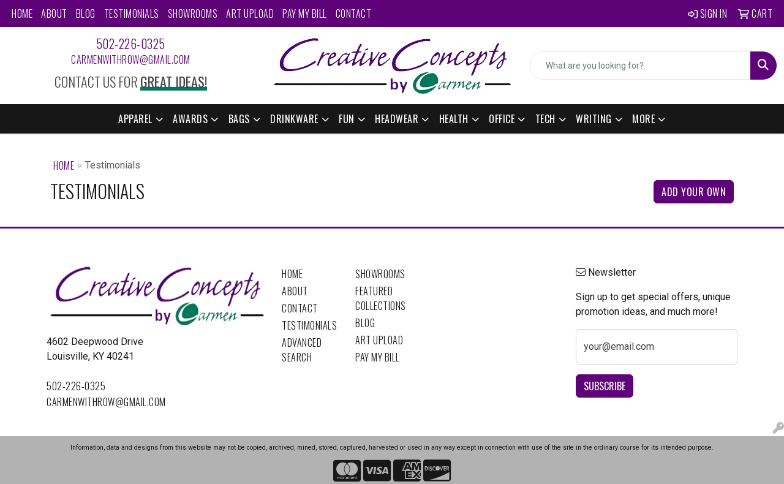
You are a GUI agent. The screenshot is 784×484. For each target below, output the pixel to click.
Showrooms (193, 13)
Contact (354, 13)
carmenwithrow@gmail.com (130, 59)
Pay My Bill (304, 13)
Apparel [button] (135, 119)
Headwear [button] (396, 119)
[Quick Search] (640, 65)
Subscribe (604, 386)
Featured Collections (380, 298)
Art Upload (250, 13)
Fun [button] (347, 119)
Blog (86, 13)
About (54, 13)
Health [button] (454, 119)
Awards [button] (190, 119)
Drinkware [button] (294, 119)
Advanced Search (302, 350)
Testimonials (131, 13)
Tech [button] (545, 119)
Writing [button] (594, 119)
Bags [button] (239, 119)
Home (22, 13)
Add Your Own (694, 191)
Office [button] (501, 119)
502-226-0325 (130, 43)
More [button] (643, 119)
